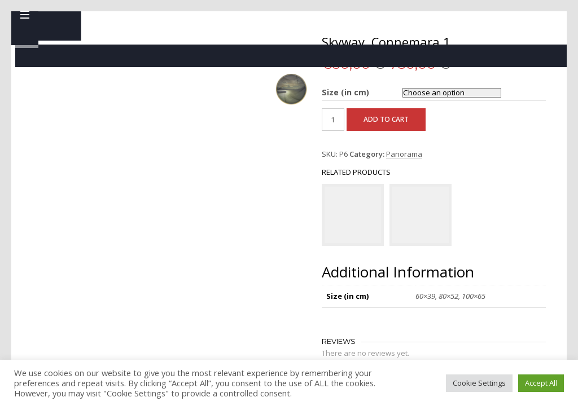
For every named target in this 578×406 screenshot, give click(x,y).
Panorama (337, 169)
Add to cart (318, 134)
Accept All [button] (541, 383)
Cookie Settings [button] (479, 383)
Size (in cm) (278, 92)
